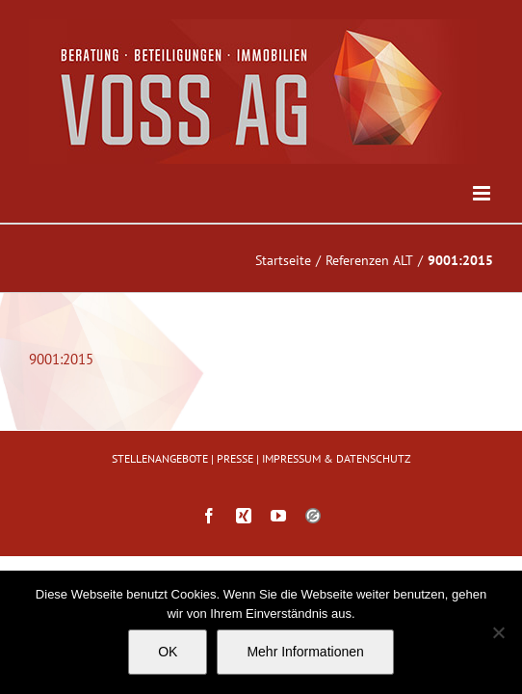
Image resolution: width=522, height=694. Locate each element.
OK (167, 651)
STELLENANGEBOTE (160, 506)
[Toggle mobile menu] (483, 193)
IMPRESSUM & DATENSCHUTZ (336, 506)
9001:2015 (61, 359)
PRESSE (235, 506)
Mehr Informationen (305, 651)
